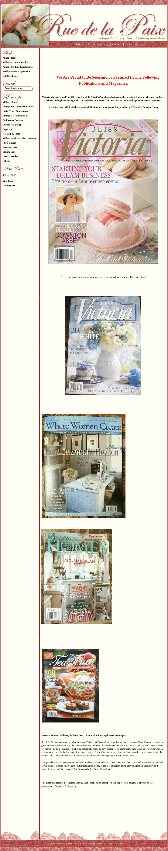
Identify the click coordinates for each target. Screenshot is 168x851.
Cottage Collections (114, 843)
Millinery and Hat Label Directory (19, 138)
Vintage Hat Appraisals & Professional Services (15, 118)
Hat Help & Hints (11, 133)
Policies (6, 161)
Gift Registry (9, 185)
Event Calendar (10, 156)
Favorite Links (10, 147)
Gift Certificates (10, 76)
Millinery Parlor (11, 102)
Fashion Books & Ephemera (16, 71)
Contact (117, 44)
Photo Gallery (9, 143)
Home (79, 44)
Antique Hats (9, 58)
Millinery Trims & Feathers (16, 62)
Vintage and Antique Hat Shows (18, 106)
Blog (105, 44)
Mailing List (9, 152)
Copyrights (8, 129)
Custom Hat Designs (12, 124)
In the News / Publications (15, 111)
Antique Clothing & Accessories (18, 67)
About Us (93, 44)
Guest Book (132, 44)
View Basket (9, 181)
